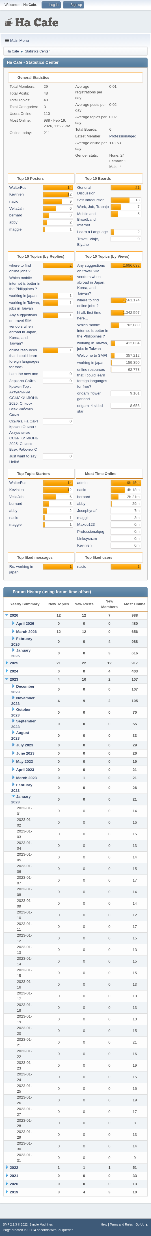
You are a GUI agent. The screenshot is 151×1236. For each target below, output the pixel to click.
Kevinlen (16, 194)
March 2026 (26, 632)
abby (13, 222)
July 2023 (24, 745)
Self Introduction (90, 200)
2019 (14, 1192)
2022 (14, 1167)
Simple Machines (41, 1224)
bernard (15, 215)
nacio (13, 201)
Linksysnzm (87, 538)
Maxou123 (86, 524)
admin (82, 483)
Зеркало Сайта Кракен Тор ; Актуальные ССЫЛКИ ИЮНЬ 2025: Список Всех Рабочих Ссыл (23, 398)
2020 (14, 1184)
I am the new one (23, 374)
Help (104, 1224)
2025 (14, 663)
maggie (15, 229)
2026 (14, 615)
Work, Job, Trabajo (93, 207)
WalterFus (17, 187)
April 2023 (25, 770)
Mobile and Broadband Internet (86, 219)
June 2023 (25, 753)
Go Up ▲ (141, 1224)
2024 (14, 671)
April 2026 (25, 623)
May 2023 (24, 761)
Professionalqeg (123, 136)
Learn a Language (92, 232)
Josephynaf (86, 511)
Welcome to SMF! (92, 355)
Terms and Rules (121, 1224)
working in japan (22, 295)
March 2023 (26, 778)
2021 (14, 1176)
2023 (14, 679)
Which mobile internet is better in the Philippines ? (24, 283)
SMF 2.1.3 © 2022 (15, 1224)
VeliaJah (16, 208)
